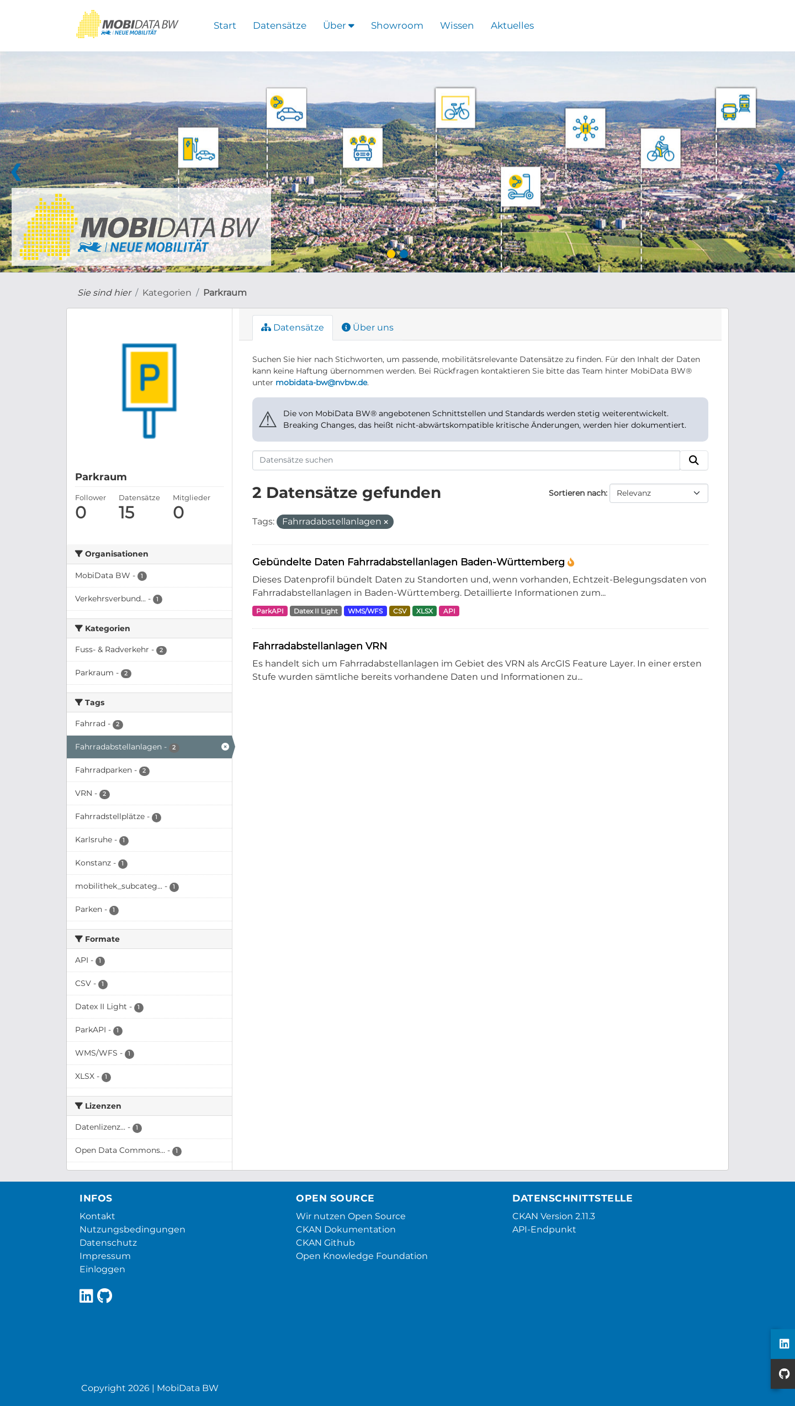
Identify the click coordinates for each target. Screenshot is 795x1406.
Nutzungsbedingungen (133, 1229)
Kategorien (167, 292)
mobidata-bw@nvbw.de (321, 382)
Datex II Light (316, 611)
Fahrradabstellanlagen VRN (319, 646)
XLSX (424, 611)
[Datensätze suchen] (466, 460)
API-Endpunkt (544, 1229)
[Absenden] (694, 460)
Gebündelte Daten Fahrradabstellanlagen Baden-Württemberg (410, 562)
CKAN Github (325, 1242)
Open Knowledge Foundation (362, 1256)
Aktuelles (512, 25)
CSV (399, 611)
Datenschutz (108, 1242)
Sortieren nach (577, 493)
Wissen (457, 25)
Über (338, 25)
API (449, 611)
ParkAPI (270, 611)
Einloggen (102, 1269)
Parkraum (225, 292)
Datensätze (279, 25)
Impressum (105, 1256)
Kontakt (97, 1216)
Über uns (368, 327)
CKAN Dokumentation (346, 1229)
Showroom (397, 25)
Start (225, 25)
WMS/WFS (365, 611)
